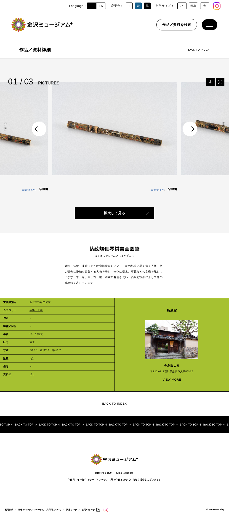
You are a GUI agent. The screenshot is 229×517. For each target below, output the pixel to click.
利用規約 (9, 510)
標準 (193, 6)
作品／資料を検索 (176, 26)
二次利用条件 (28, 190)
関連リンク (71, 510)
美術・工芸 (36, 308)
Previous (39, 129)
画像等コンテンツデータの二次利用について (39, 510)
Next (190, 129)
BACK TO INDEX (198, 49)
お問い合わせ (88, 510)
